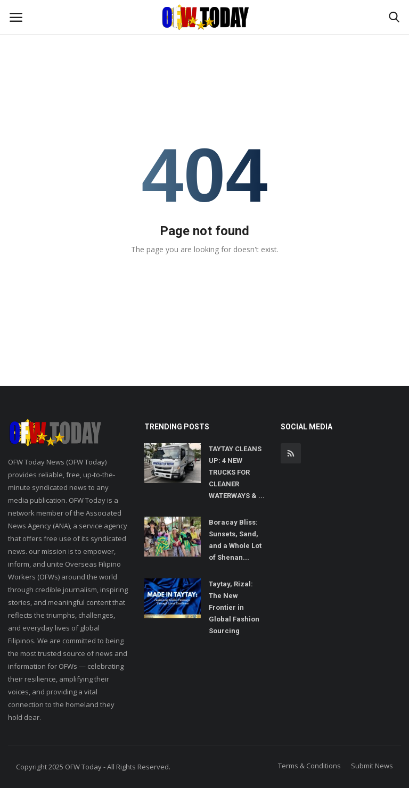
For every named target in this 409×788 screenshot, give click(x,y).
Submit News (372, 765)
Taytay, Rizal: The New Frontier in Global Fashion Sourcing (234, 607)
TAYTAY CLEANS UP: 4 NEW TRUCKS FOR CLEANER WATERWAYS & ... (237, 472)
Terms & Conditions (309, 765)
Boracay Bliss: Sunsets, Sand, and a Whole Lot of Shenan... (235, 539)
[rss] (291, 453)
